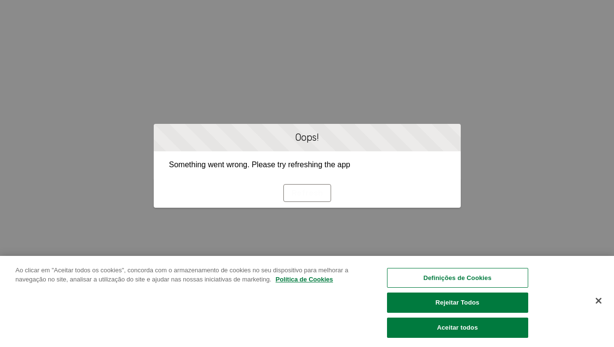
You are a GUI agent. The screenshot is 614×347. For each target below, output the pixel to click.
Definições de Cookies (457, 281)
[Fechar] (598, 304)
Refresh (307, 193)
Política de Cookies (304, 283)
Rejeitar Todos (458, 306)
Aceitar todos (457, 331)
